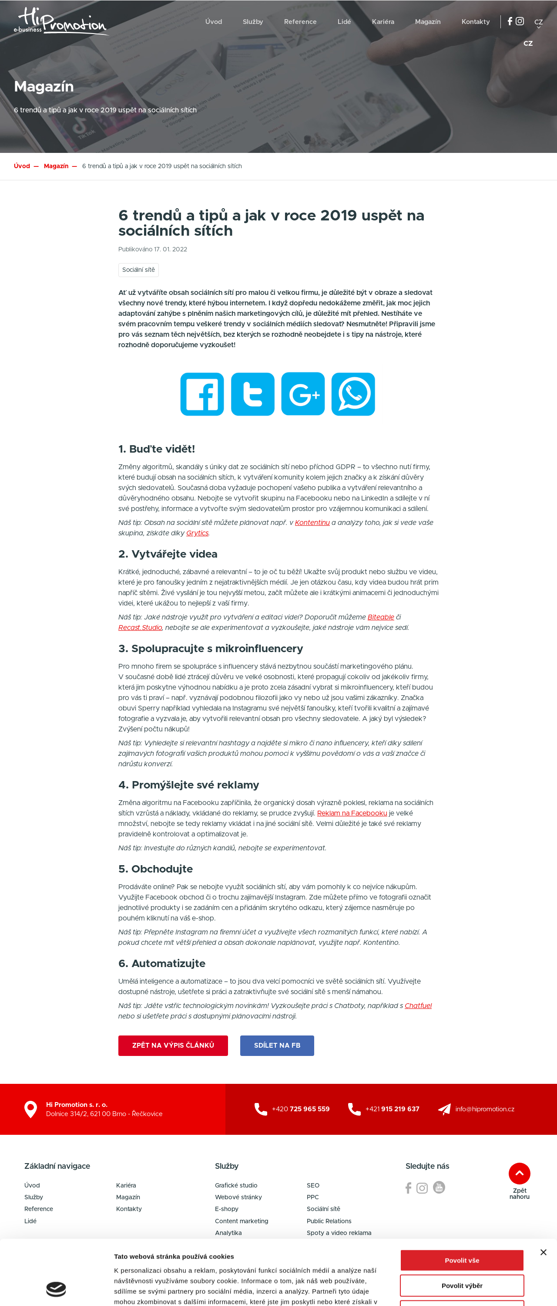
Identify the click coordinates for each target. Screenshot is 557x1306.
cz (538, 21)
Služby (253, 22)
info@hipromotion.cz (485, 1109)
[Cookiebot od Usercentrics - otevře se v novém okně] (56, 1289)
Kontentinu (312, 522)
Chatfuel (418, 1005)
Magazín (428, 22)
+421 (392, 1109)
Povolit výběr (462, 1225)
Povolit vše (462, 1199)
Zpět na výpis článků (173, 1045)
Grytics (197, 533)
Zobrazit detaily (460, 1288)
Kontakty (476, 22)
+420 (301, 1109)
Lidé (344, 22)
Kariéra (383, 22)
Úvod (213, 22)
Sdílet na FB (277, 1045)
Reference (300, 22)
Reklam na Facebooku (352, 813)
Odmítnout (462, 1250)
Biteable (381, 617)
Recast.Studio (140, 627)
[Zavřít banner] (543, 1191)
